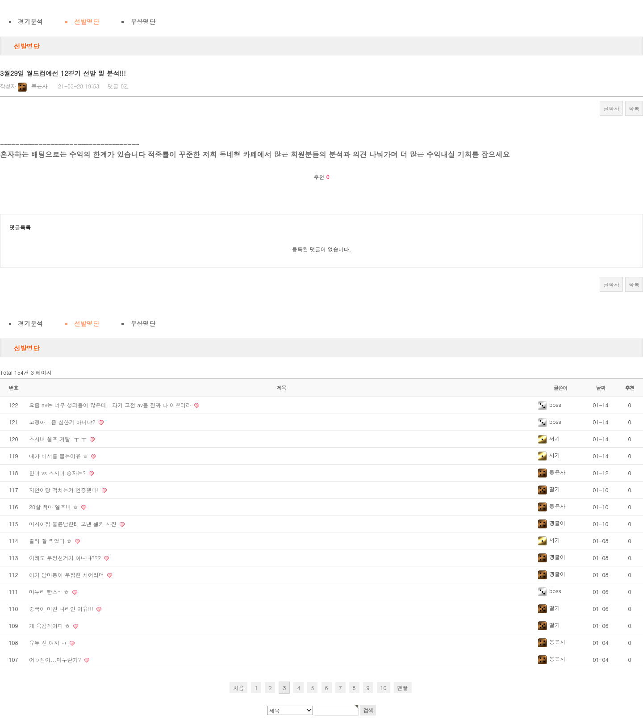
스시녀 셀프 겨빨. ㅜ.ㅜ (58, 439)
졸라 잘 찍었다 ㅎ (51, 540)
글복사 (611, 108)
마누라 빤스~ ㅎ (50, 591)
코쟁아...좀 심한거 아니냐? (63, 422)
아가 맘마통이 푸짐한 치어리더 (67, 574)
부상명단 (142, 21)
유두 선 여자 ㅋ (48, 642)
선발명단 (86, 21)
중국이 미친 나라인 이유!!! (62, 608)
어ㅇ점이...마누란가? (56, 659)
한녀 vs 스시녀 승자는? (58, 473)
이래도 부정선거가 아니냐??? (66, 557)
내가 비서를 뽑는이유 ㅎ (59, 456)
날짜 (600, 387)
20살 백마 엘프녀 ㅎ (54, 507)
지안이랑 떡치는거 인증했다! (64, 490)
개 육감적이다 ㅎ (50, 625)
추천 (630, 387)
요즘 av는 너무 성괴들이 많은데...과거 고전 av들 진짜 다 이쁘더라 (111, 405)
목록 (634, 108)
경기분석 (30, 21)
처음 (238, 687)
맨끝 (402, 687)
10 (383, 687)
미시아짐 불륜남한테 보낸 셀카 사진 (73, 523)
